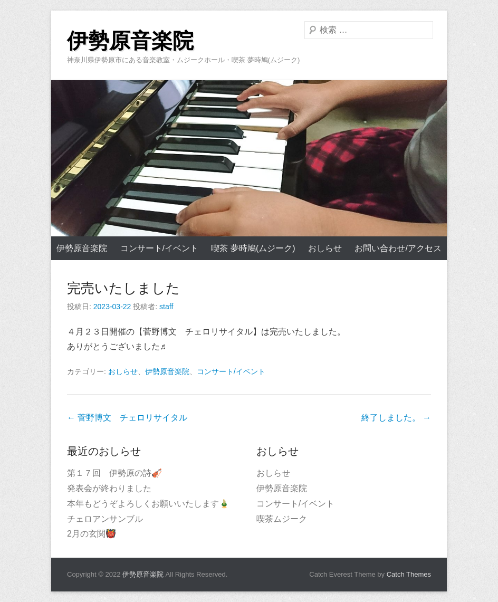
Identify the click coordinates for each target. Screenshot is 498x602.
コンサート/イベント (159, 248)
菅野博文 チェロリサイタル (127, 417)
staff (166, 306)
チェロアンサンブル (105, 518)
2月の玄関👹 (91, 533)
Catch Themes (409, 574)
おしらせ (325, 248)
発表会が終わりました (109, 488)
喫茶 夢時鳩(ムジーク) (253, 248)
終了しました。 (396, 417)
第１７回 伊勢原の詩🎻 (114, 473)
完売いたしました (123, 288)
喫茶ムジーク (281, 518)
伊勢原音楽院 (130, 41)
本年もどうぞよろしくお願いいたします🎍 (148, 503)
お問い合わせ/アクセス (398, 248)
